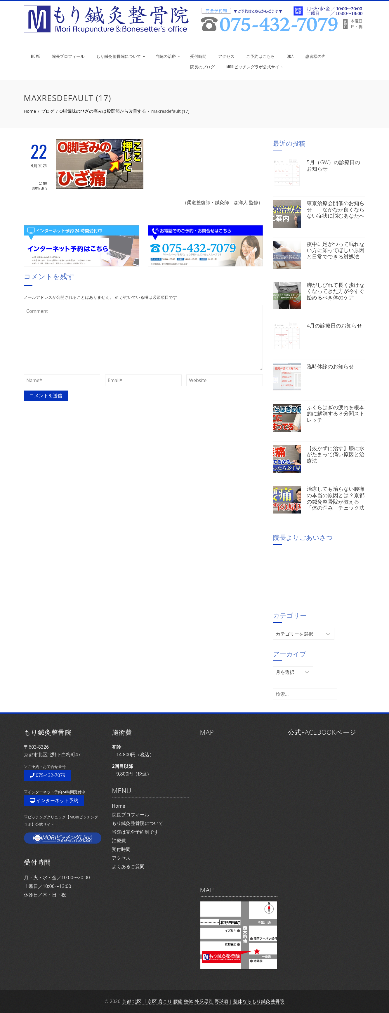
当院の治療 (167, 56)
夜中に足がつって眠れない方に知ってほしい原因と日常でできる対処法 (335, 250)
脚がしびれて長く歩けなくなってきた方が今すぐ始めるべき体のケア (335, 291)
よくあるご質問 (128, 866)
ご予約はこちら (260, 56)
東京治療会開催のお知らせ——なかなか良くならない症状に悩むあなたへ (335, 209)
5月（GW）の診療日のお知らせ (333, 165)
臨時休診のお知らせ (330, 366)
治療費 (119, 840)
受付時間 (198, 56)
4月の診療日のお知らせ (334, 325)
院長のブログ (202, 66)
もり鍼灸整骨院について (120, 56)
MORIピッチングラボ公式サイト (254, 66)
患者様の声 (315, 56)
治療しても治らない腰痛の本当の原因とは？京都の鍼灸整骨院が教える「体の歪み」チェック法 (335, 498)
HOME (35, 56)
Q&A (290, 56)
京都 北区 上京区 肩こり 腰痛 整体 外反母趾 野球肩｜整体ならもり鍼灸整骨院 (203, 1001)
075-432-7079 (47, 775)
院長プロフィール (68, 56)
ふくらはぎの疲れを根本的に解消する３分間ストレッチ (335, 413)
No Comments (39, 185)
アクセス (226, 56)
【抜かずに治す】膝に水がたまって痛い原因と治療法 (335, 454)
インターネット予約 (54, 800)
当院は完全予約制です (135, 832)
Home (118, 806)
